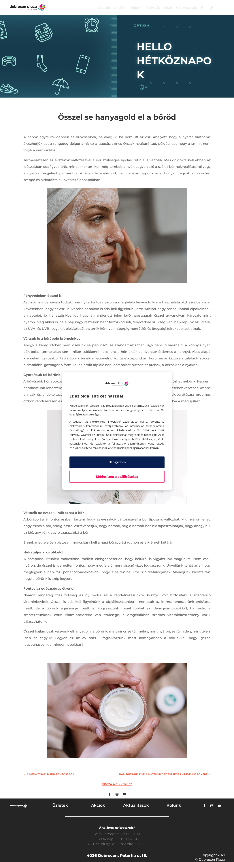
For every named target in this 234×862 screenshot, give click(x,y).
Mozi (168, 8)
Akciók (119, 8)
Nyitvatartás (186, 8)
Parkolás (152, 8)
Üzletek (103, 8)
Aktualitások (136, 805)
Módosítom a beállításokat (117, 477)
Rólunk (135, 8)
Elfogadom (117, 462)
